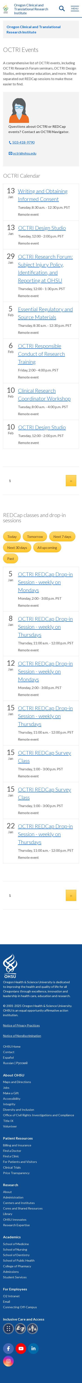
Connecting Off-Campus (20, 1307)
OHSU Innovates (14, 1219)
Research (10, 1185)
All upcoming (47, 547)
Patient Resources (18, 1138)
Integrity (9, 1104)
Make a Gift (11, 1093)
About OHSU (13, 1075)
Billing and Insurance (17, 1145)
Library (7, 1214)
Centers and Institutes (19, 1203)
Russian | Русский (15, 1063)
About (7, 1192)
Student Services (15, 1277)
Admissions (11, 1271)
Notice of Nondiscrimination (22, 1036)
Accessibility (11, 1098)
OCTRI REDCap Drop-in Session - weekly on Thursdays (45, 627)
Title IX (8, 1121)
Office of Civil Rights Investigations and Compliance (38, 1115)
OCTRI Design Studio (42, 228)
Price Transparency (16, 1173)
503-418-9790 (23, 142)
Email (6, 1301)
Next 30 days (17, 547)
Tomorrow (35, 536)
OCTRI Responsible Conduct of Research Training (41, 354)
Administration (13, 1197)
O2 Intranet (11, 1296)
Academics (12, 1237)
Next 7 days (62, 536)
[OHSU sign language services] (21, 1333)
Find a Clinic (11, 1156)
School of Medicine (16, 1244)
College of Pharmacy (17, 1266)
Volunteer (10, 1126)
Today (12, 536)
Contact (8, 1052)
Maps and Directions (17, 1082)
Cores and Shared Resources (23, 1208)
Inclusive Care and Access (23, 1319)
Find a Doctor (12, 1151)
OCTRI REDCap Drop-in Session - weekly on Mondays (45, 582)
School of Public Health (19, 1260)
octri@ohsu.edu (24, 153)
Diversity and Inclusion (18, 1109)
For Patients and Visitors (20, 1162)
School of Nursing (15, 1249)
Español (8, 1057)
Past (10, 558)
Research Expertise (16, 1225)
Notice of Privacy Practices (21, 1025)
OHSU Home (12, 1046)
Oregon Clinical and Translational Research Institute (31, 9)
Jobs (6, 1087)
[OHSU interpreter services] (33, 1333)
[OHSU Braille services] (9, 1333)
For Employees (15, 1289)
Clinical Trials (12, 1167)
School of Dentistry (16, 1255)
